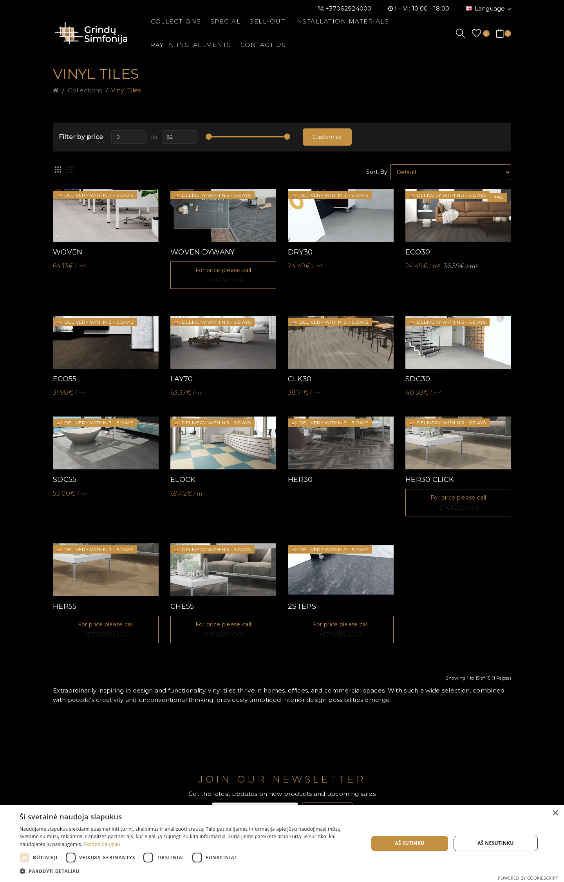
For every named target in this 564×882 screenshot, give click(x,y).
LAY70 (181, 379)
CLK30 (300, 379)
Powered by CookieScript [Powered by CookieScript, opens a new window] (528, 878)
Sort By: (377, 171)
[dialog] (282, 843)
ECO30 (417, 252)
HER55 (65, 606)
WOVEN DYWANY (202, 252)
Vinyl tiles (126, 90)
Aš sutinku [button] (409, 843)
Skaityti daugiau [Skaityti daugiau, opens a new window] (102, 844)
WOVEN (68, 252)
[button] (189, 871)
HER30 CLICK (429, 479)
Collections (85, 90)
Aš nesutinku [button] (495, 843)
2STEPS (302, 606)
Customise (327, 137)
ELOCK (183, 479)
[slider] (208, 136)
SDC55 (65, 479)
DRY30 (300, 252)
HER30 (300, 479)
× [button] (555, 813)
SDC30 (417, 379)
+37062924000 (348, 8)
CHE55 (182, 606)
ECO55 (65, 379)
